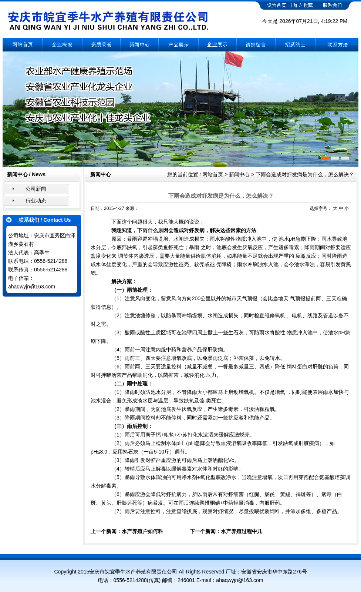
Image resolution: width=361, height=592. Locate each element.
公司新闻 (36, 189)
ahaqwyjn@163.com (31, 287)
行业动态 (36, 201)
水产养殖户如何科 (142, 531)
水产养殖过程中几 (241, 531)
